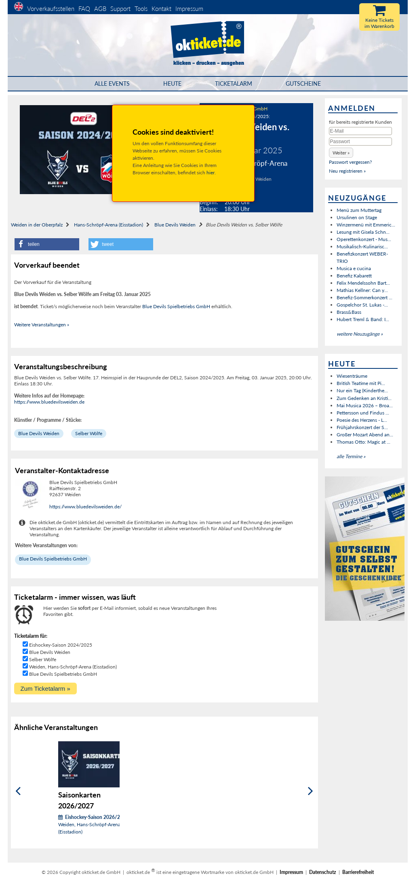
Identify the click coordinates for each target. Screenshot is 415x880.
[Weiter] (310, 790)
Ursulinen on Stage (357, 217)
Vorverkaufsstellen (50, 8)
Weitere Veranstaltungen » (41, 325)
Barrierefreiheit (358, 872)
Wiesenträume (352, 376)
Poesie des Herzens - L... (362, 420)
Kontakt (161, 8)
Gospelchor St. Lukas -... (362, 305)
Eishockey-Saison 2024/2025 (60, 645)
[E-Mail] (360, 131)
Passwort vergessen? (350, 162)
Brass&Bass (349, 312)
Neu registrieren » (347, 171)
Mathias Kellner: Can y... (362, 290)
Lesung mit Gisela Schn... (363, 232)
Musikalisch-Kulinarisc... (362, 246)
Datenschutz (322, 872)
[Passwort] (360, 142)
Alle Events (112, 83)
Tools (141, 8)
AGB (100, 8)
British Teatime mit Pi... (361, 383)
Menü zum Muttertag (359, 210)
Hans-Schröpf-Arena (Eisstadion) (108, 225)
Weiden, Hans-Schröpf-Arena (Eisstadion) (73, 667)
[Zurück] (18, 790)
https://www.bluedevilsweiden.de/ (85, 506)
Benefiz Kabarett (354, 276)
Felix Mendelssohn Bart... (363, 283)
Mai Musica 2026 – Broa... (365, 405)
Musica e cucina (354, 268)
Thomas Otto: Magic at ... (363, 442)
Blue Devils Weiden (175, 225)
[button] (47, 244)
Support (120, 8)
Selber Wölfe (88, 433)
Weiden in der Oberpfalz (37, 225)
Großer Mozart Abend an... (365, 435)
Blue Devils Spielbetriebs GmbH (176, 306)
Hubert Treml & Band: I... (363, 319)
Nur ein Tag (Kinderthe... (362, 390)
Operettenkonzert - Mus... (364, 239)
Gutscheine (303, 83)
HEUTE (172, 83)
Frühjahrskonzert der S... (362, 427)
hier (210, 172)
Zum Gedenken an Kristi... (364, 398)
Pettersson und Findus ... (363, 413)
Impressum (189, 8)
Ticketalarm (233, 83)
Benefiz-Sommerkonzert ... (364, 297)
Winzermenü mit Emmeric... (366, 225)
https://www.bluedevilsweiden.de (49, 402)
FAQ (84, 8)
